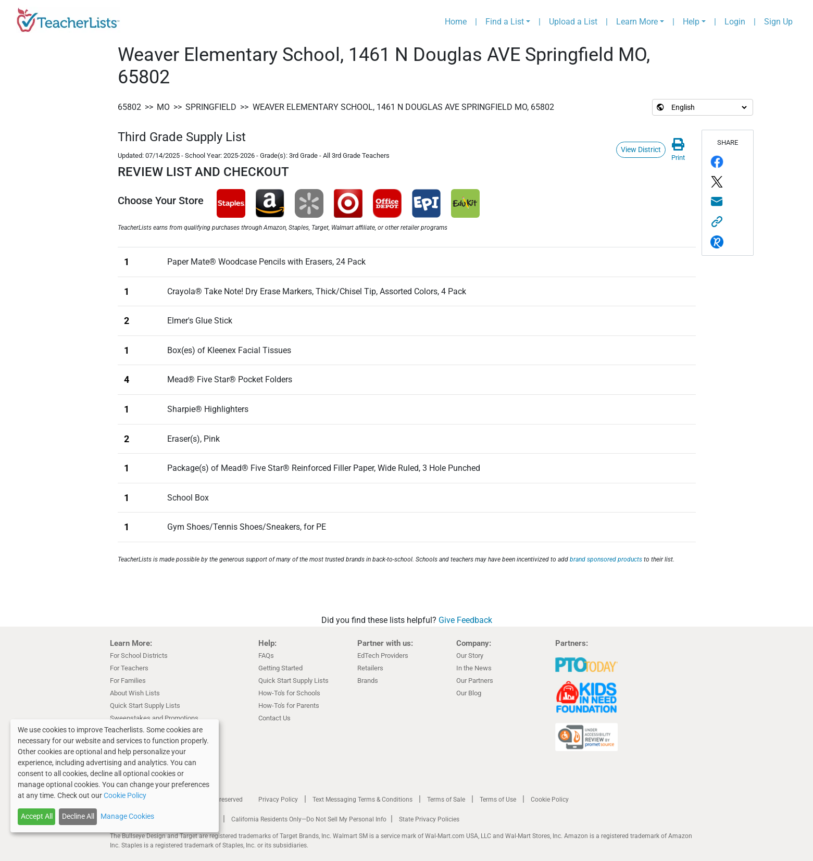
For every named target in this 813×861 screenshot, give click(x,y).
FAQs (266, 655)
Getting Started (280, 668)
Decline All (78, 816)
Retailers (370, 668)
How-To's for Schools (289, 693)
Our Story (469, 655)
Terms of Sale (446, 799)
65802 (129, 107)
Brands (367, 680)
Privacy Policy (278, 799)
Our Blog (468, 693)
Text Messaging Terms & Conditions (362, 799)
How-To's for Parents (288, 705)
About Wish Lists (135, 693)
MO (163, 107)
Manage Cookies (127, 816)
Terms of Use (498, 799)
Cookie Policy (550, 799)
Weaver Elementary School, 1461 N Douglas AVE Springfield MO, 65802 (403, 107)
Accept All (37, 816)
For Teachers (129, 668)
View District (641, 149)
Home (456, 22)
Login (734, 22)
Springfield (210, 107)
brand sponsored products (606, 559)
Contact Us (274, 718)
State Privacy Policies (429, 819)
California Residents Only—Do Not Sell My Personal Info (308, 819)
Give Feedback (465, 620)
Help (691, 22)
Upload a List (573, 22)
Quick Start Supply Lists (145, 705)
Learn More (637, 22)
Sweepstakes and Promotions (154, 718)
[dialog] (114, 775)
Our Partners (474, 680)
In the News (474, 668)
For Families (128, 680)
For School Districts (139, 655)
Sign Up (778, 22)
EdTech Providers (382, 655)
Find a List (504, 22)
